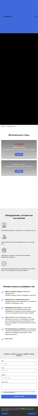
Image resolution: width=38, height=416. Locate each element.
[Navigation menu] (36, 16)
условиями (22, 408)
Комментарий (4, 385)
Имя (2, 364)
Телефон (3, 378)
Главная (3, 126)
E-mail (2, 371)
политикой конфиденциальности (9, 395)
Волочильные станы (11, 126)
